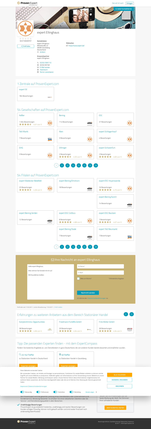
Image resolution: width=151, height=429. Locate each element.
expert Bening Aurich (108, 196)
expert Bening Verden (28, 212)
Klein (61, 131)
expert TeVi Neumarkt (108, 229)
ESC (100, 115)
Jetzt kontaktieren (124, 8)
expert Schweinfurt (107, 147)
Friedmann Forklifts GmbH (70, 321)
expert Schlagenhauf (107, 131)
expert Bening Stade (67, 229)
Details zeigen (90, 425)
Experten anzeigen (28, 365)
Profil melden (58, 307)
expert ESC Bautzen (107, 212)
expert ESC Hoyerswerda (109, 180)
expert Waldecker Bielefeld (30, 180)
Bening (62, 115)
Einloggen (130, 3)
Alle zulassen (119, 408)
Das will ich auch (117, 3)
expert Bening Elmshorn (69, 180)
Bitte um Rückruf (86, 278)
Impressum (24, 419)
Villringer (62, 147)
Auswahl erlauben (119, 413)
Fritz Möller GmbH (106, 321)
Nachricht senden (88, 292)
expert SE (23, 89)
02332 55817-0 (45, 62)
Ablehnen (120, 419)
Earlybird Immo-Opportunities (32, 321)
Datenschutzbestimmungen (38, 419)
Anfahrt (42, 52)
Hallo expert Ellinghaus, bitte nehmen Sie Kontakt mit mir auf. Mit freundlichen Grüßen (50, 282)
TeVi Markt (23, 131)
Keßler (22, 115)
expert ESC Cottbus (67, 212)
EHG (21, 147)
